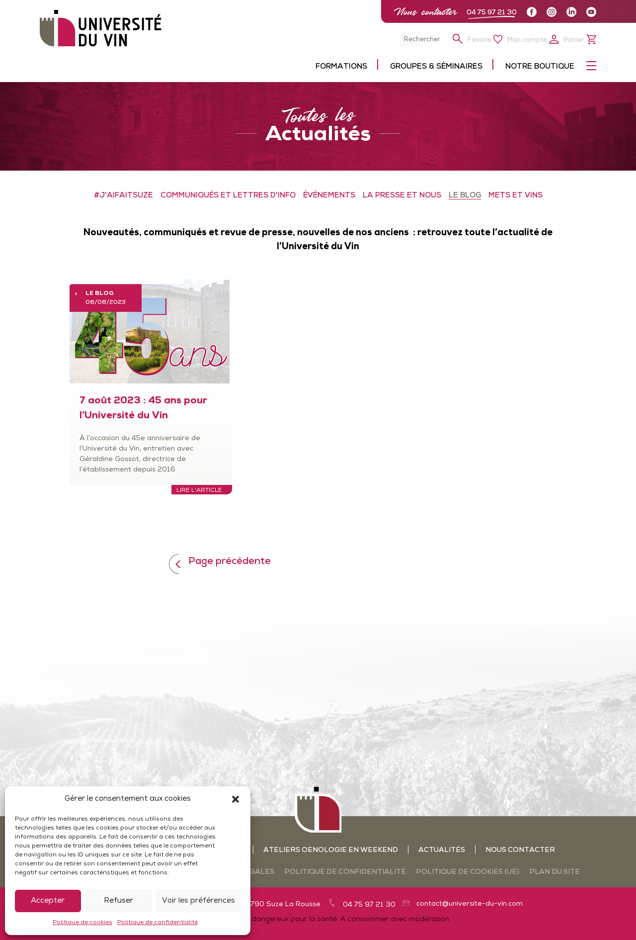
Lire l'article (199, 490)
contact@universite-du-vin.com (469, 904)
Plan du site (554, 872)
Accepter (48, 901)
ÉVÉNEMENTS (329, 195)
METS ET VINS (515, 195)
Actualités (441, 850)
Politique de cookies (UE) (467, 872)
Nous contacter (425, 11)
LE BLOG (465, 195)
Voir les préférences (198, 901)
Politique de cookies (82, 923)
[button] (235, 799)
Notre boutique (539, 67)
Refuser (118, 901)
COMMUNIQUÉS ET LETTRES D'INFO (228, 195)
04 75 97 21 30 (492, 12)
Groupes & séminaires (436, 67)
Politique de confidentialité (157, 923)
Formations (341, 67)
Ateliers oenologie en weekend (330, 850)
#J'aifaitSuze (123, 195)
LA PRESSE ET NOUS (402, 195)
